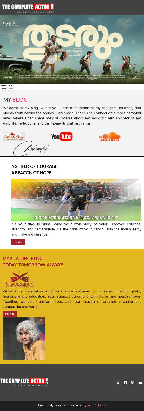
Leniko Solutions (96, 405)
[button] (11, 42)
